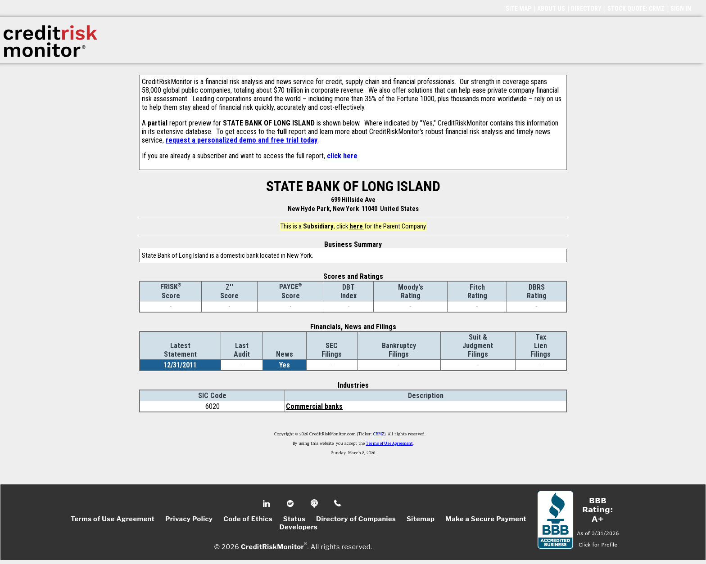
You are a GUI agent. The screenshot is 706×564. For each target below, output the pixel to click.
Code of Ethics (247, 519)
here (356, 226)
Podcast (315, 504)
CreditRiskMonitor (272, 547)
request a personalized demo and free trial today (241, 140)
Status (294, 519)
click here (342, 156)
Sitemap (421, 519)
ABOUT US (551, 8)
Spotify (291, 504)
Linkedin (267, 504)
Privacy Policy (189, 519)
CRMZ (379, 434)
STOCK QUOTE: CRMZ (636, 8)
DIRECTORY (586, 8)
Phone (338, 504)
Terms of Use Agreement (389, 444)
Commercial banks (314, 406)
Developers (299, 527)
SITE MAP (518, 8)
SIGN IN (680, 8)
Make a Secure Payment (485, 519)
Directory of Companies (356, 519)
